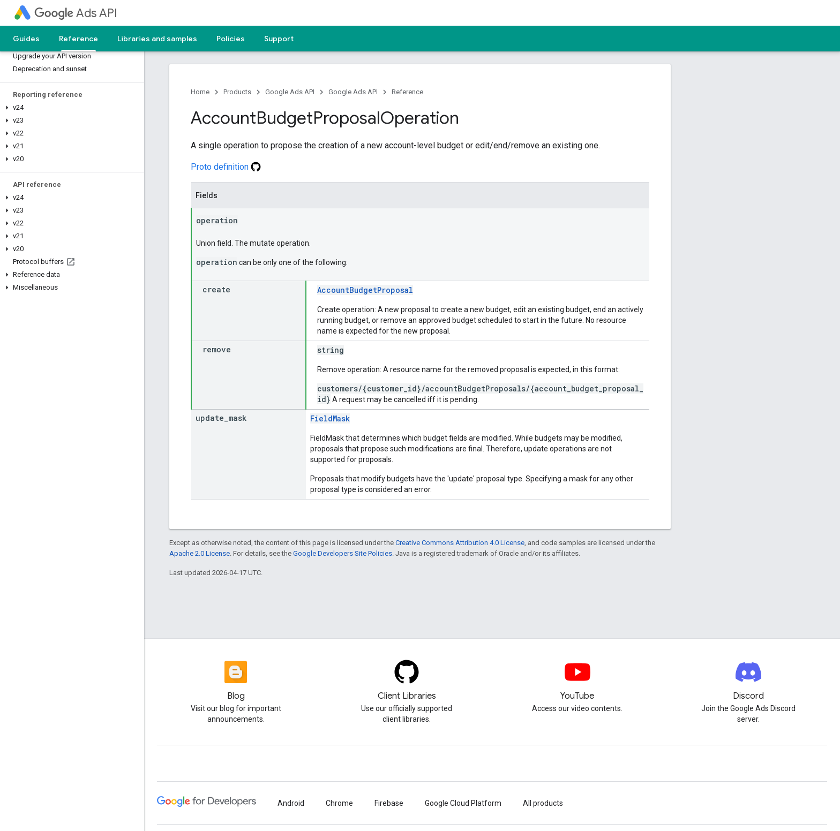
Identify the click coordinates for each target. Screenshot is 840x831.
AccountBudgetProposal (365, 290)
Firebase (388, 803)
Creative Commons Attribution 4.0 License (459, 543)
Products (237, 92)
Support (279, 38)
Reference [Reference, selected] (78, 38)
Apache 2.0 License (199, 553)
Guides (26, 38)
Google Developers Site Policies (342, 553)
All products (543, 803)
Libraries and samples (157, 38)
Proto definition (226, 167)
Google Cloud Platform (463, 803)
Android (291, 803)
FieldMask (330, 418)
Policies (230, 38)
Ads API (75, 13)
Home (200, 92)
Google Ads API (289, 92)
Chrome (339, 803)
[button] (70, 107)
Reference (407, 92)
